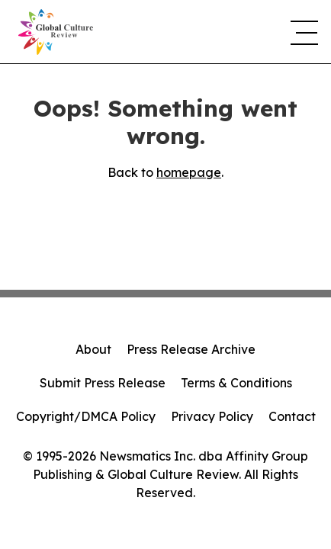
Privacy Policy (212, 416)
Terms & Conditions (236, 382)
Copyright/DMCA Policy (86, 416)
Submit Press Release (103, 382)
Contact (292, 416)
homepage (188, 172)
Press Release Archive (191, 349)
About (93, 349)
